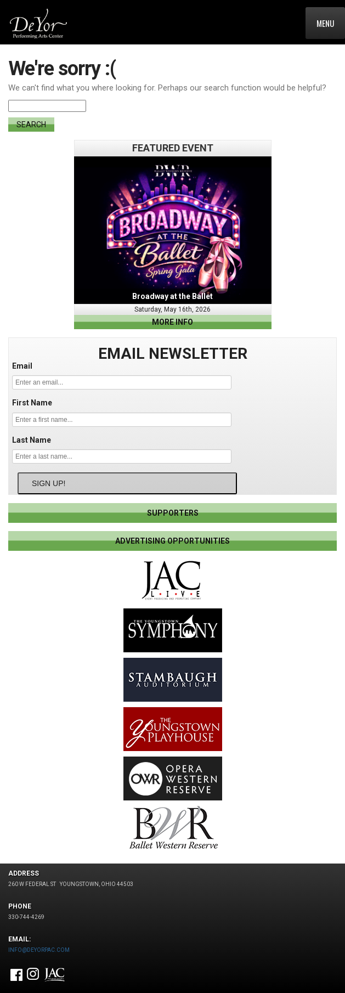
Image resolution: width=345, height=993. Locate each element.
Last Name (31, 440)
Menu (325, 23)
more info (172, 322)
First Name (32, 402)
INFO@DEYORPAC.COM (39, 950)
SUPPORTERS (173, 513)
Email (22, 366)
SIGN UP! (48, 483)
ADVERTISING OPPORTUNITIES (172, 541)
